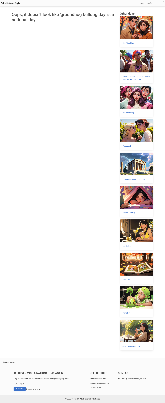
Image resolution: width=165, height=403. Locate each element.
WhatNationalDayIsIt (11, 3)
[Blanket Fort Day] (136, 201)
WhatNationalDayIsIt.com (90, 399)
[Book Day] (136, 268)
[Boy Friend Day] (136, 31)
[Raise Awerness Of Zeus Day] (136, 168)
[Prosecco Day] (136, 134)
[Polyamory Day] (136, 101)
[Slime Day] (136, 301)
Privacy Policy (95, 388)
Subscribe (19, 388)
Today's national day (98, 379)
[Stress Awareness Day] (136, 335)
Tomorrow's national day (99, 383)
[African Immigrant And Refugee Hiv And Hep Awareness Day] (136, 66)
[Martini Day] (136, 234)
